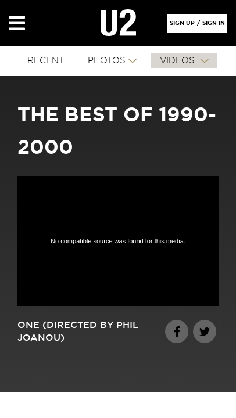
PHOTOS (107, 60)
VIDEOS (179, 60)
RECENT (46, 60)
